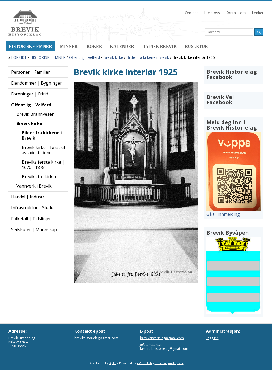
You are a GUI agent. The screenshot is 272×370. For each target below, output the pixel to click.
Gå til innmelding (223, 214)
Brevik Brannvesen (35, 114)
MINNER (69, 46)
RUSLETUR (196, 46)
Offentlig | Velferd (84, 57)
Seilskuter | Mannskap (34, 229)
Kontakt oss (236, 12)
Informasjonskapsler (169, 363)
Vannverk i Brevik (34, 186)
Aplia (112, 363)
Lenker (258, 12)
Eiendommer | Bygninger (36, 83)
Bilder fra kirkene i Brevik (147, 57)
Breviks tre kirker (39, 177)
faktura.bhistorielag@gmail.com (164, 348)
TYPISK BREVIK (160, 46)
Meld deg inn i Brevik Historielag (231, 125)
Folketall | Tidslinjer (31, 219)
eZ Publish (144, 363)
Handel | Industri (28, 197)
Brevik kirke (113, 57)
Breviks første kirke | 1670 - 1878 (43, 164)
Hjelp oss (212, 12)
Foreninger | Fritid (29, 94)
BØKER (94, 46)
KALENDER (122, 46)
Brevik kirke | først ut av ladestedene (43, 150)
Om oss (191, 12)
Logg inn (212, 338)
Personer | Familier (30, 72)
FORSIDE (19, 57)
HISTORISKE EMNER (30, 46)
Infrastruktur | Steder (33, 208)
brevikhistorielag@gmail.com (162, 338)
